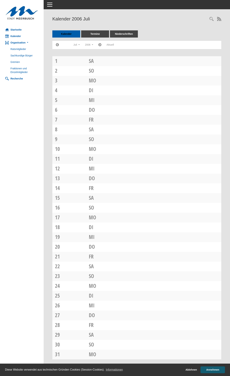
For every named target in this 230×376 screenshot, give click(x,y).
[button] (22, 42)
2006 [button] (89, 44)
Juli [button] (76, 44)
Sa (91, 60)
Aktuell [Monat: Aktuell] (110, 44)
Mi (92, 100)
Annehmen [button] (212, 369)
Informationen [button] (114, 369)
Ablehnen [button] (191, 369)
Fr (91, 119)
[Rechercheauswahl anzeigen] (211, 19)
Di (91, 90)
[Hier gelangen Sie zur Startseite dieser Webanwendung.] (22, 13)
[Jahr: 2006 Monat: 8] (100, 45)
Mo (92, 80)
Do (92, 109)
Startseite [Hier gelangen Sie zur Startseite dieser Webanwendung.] (13, 29)
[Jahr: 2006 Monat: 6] (57, 45)
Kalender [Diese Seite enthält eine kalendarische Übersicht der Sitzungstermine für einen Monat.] (13, 36)
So (91, 70)
